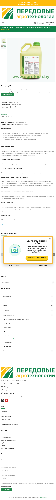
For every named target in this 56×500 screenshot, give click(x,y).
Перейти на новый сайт (37, 258)
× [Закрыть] (50, 239)
